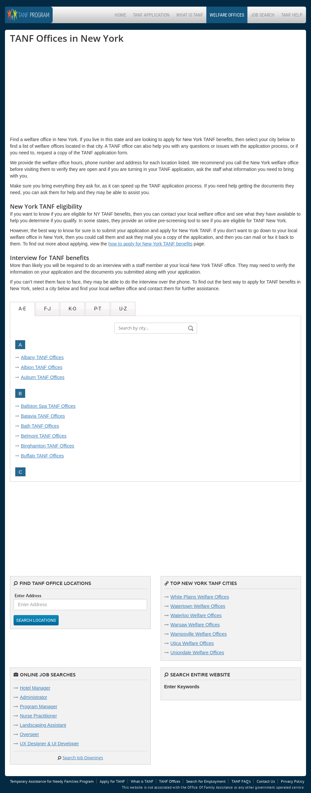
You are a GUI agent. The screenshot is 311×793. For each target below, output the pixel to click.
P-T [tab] (97, 309)
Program (33, 15)
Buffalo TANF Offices (42, 455)
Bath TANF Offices (40, 426)
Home (120, 15)
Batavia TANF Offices (43, 416)
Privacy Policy (292, 781)
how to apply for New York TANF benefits (150, 243)
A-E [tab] (22, 309)
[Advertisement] (59, 89)
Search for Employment (206, 781)
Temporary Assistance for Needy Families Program (52, 781)
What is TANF (189, 15)
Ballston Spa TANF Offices (48, 406)
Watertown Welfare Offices (198, 606)
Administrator (33, 697)
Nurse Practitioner (38, 715)
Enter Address (28, 595)
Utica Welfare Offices (192, 643)
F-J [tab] (47, 309)
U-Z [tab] (123, 309)
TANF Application (151, 15)
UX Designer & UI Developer (49, 743)
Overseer (29, 734)
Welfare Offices (227, 15)
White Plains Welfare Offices (200, 597)
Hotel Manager (35, 688)
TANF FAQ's (241, 781)
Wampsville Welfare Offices (199, 634)
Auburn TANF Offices (43, 377)
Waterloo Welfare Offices (196, 615)
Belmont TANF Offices (44, 436)
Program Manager (38, 706)
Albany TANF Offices (42, 357)
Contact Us (266, 781)
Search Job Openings (83, 758)
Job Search (263, 15)
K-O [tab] (72, 309)
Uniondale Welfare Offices (197, 652)
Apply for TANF (112, 781)
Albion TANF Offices (41, 367)
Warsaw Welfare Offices (195, 624)
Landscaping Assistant (43, 725)
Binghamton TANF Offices (47, 446)
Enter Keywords (182, 686)
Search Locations (36, 620)
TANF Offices (169, 781)
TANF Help (291, 15)
